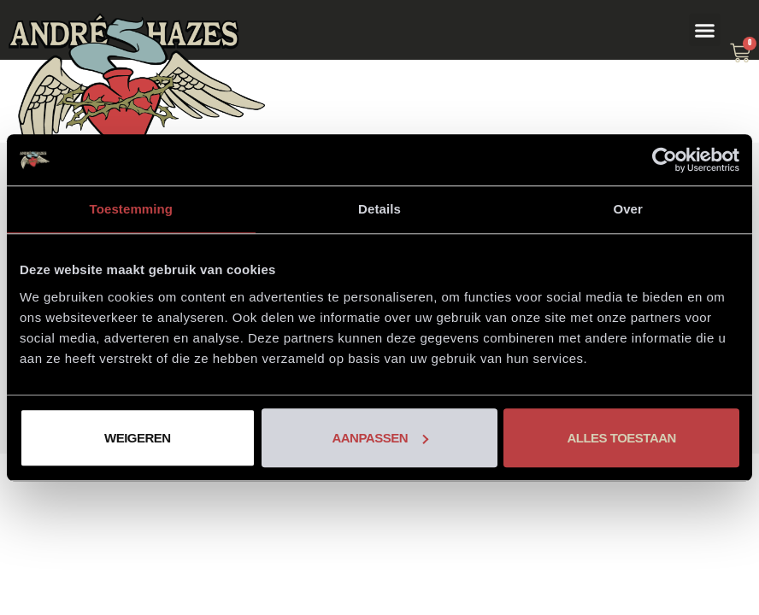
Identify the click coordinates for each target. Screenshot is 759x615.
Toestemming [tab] (132, 209)
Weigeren (137, 437)
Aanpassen (380, 437)
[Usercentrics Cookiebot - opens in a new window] (664, 160)
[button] (705, 30)
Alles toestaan (621, 437)
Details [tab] (379, 209)
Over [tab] (628, 209)
